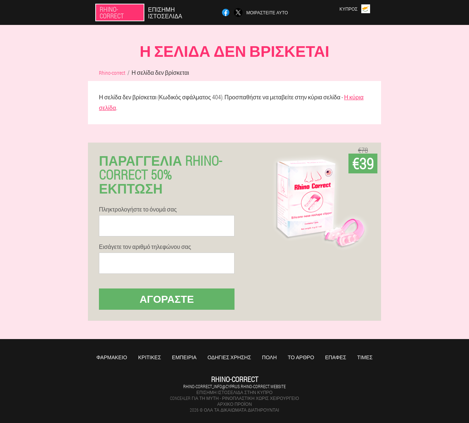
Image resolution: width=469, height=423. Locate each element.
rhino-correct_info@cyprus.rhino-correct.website (234, 386)
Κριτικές (149, 357)
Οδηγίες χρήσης (229, 357)
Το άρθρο (301, 357)
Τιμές (365, 357)
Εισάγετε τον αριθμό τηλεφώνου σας (145, 247)
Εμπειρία (184, 357)
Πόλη (269, 357)
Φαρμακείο (111, 357)
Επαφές (335, 357)
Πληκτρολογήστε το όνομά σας (138, 209)
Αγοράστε (167, 299)
